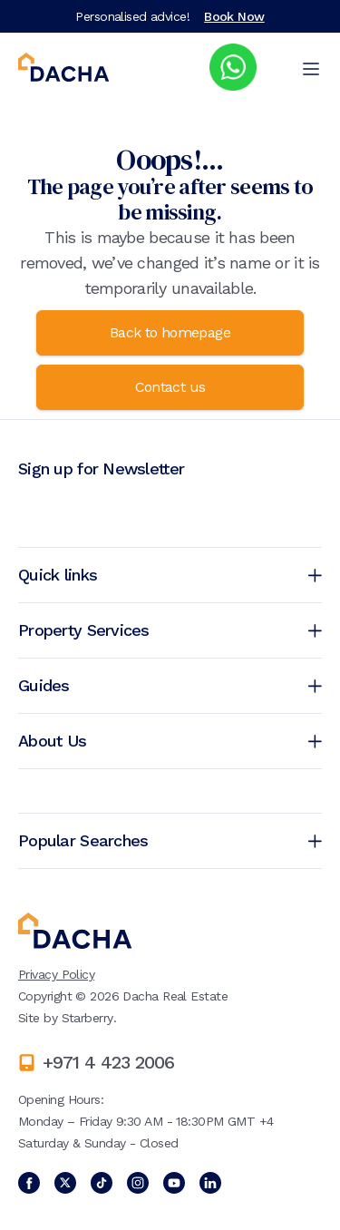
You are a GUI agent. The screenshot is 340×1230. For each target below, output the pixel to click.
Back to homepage (170, 332)
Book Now (234, 16)
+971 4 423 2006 (108, 1062)
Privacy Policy (56, 974)
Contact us (170, 386)
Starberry (87, 1017)
